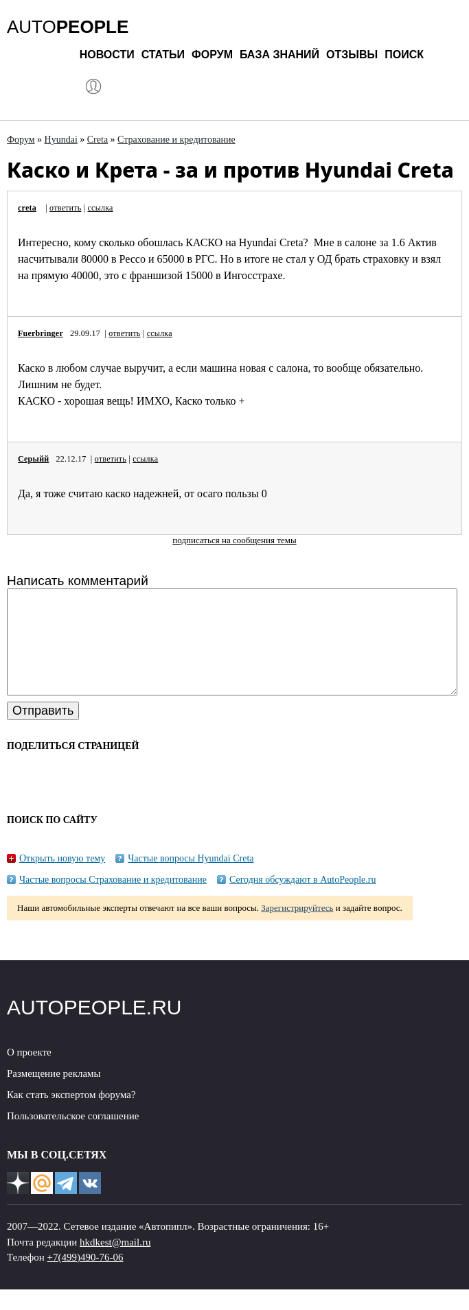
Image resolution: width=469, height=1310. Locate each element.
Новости (107, 54)
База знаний (279, 54)
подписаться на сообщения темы (234, 540)
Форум (212, 54)
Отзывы (352, 54)
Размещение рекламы (54, 1093)
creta (27, 208)
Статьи (163, 54)
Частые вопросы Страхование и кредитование (113, 900)
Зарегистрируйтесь (297, 928)
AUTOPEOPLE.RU (94, 1027)
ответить (65, 208)
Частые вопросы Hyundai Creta (190, 879)
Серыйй (33, 459)
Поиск (404, 54)
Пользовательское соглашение (73, 1136)
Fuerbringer (40, 333)
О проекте (29, 1072)
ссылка (100, 208)
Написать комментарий (77, 580)
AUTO (67, 26)
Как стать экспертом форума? (71, 1115)
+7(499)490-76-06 (85, 1277)
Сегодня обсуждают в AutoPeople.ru (302, 900)
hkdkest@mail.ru (115, 1262)
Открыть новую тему (62, 879)
